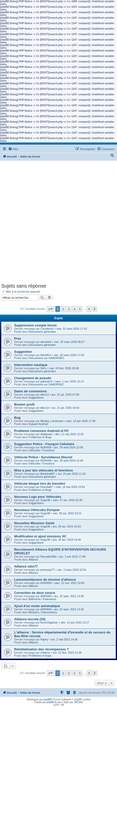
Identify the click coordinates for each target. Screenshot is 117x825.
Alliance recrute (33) (29, 619)
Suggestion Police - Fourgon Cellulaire (44, 444)
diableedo (46, 434)
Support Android (38, 423)
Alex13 (44, 394)
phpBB (47, 699)
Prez (17, 338)
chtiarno (45, 652)
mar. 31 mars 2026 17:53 (72, 328)
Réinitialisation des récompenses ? (41, 649)
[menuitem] (13, 149)
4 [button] (74, 309)
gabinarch (46, 381)
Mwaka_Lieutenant (51, 420)
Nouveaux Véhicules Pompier (37, 510)
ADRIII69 (46, 447)
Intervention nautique (30, 365)
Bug (17, 417)
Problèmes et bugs (40, 655)
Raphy (44, 639)
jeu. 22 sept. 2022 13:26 (69, 609)
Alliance (33, 559)
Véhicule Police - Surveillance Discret (43, 457)
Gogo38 (45, 500)
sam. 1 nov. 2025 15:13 (69, 381)
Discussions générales (42, 331)
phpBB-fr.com (54, 702)
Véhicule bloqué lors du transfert (39, 483)
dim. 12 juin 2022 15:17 (75, 622)
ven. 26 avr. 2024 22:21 (67, 513)
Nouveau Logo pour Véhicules (37, 497)
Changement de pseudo (32, 378)
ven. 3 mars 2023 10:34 (72, 569)
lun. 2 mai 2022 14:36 (64, 639)
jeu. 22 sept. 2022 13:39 (69, 596)
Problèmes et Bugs (40, 437)
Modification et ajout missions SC (40, 536)
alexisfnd (45, 341)
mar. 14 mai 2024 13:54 (70, 486)
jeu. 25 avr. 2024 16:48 (67, 539)
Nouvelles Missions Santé (34, 523)
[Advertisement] (58, 222)
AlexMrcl (45, 355)
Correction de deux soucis (34, 593)
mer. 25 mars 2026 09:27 (69, 341)
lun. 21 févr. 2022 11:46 (67, 652)
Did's (43, 368)
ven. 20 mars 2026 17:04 (69, 355)
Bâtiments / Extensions (42, 599)
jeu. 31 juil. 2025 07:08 (65, 394)
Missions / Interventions (43, 612)
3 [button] (69, 309)
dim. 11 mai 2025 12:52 (69, 434)
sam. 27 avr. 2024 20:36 (67, 500)
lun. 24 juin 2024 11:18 (72, 473)
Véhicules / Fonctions (42, 450)
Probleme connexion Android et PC (41, 431)
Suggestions (36, 397)
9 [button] (89, 309)
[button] (50, 309)
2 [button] (63, 309)
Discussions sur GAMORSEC (46, 358)
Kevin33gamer (49, 622)
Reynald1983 (48, 556)
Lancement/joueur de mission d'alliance (45, 579)
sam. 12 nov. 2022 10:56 (69, 582)
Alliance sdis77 (26, 566)
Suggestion (23, 352)
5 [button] (80, 309)
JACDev (78, 702)
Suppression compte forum (35, 325)
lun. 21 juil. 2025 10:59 (65, 407)
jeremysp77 (47, 569)
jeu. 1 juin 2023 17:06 (72, 556)
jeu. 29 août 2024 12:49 (69, 460)
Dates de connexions (30, 391)
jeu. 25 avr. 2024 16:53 (67, 526)
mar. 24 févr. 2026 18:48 (64, 368)
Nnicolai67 (46, 486)
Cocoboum (47, 328)
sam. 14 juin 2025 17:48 (80, 420)
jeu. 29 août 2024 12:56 (69, 447)
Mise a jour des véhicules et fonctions (43, 470)
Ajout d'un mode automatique (37, 606)
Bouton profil (24, 404)
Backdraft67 (47, 473)
